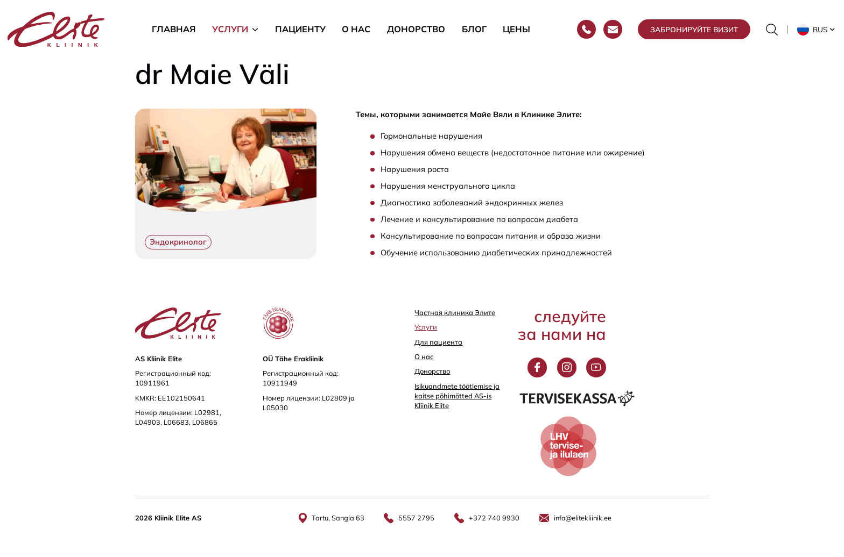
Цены (516, 29)
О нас (356, 29)
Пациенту (300, 29)
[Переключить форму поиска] (772, 29)
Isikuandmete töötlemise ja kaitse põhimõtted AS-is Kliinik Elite (457, 396)
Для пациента (438, 342)
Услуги (230, 29)
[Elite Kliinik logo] (56, 28)
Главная (173, 29)
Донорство (416, 29)
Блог (474, 29)
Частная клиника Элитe (454, 312)
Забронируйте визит (694, 29)
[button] (816, 29)
